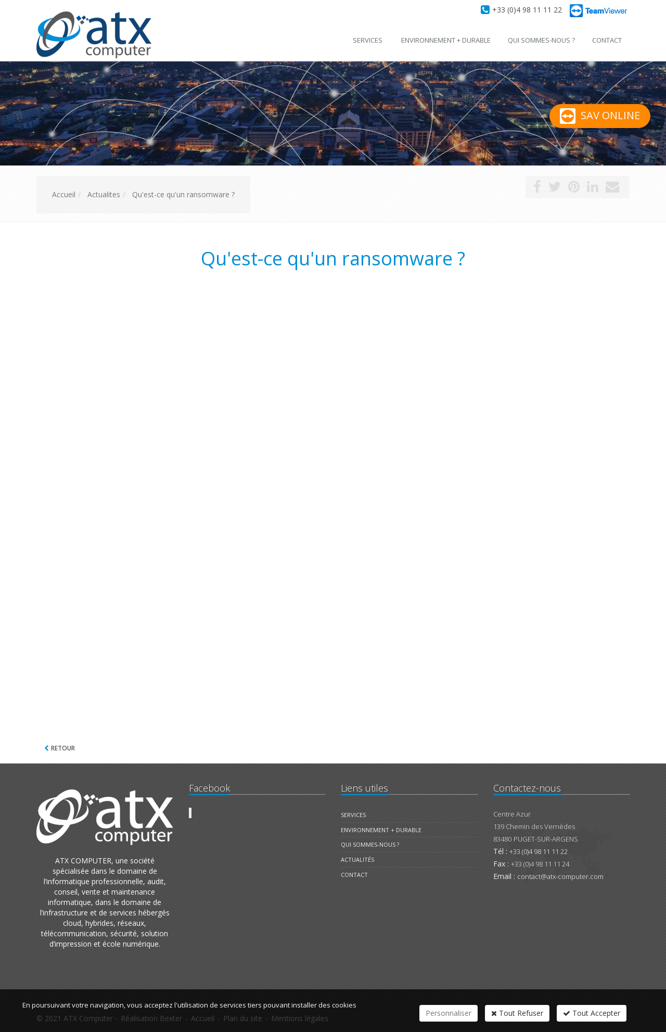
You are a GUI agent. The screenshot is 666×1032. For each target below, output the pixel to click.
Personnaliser (448, 1013)
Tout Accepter (591, 1013)
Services (367, 40)
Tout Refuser (517, 1013)
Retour (63, 748)
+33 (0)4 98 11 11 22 (527, 10)
